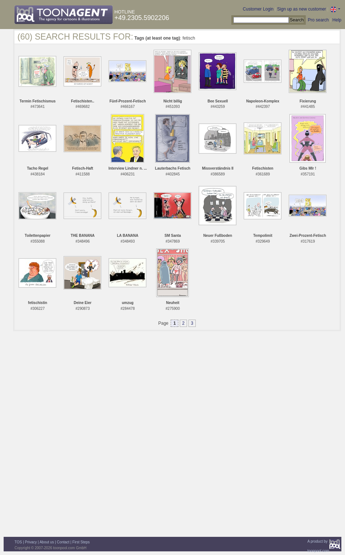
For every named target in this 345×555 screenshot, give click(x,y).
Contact (63, 542)
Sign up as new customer (301, 9)
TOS (18, 542)
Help (336, 20)
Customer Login (258, 9)
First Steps (81, 542)
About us (47, 542)
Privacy (31, 542)
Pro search (318, 20)
